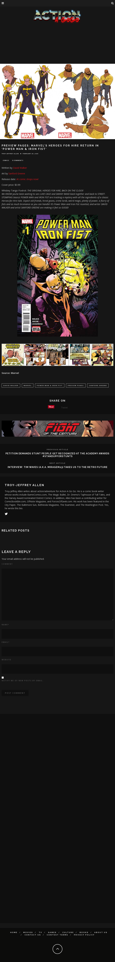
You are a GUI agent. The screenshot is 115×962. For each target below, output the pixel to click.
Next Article (57, 463)
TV (40, 932)
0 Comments (17, 160)
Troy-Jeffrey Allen (10, 153)
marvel (28, 385)
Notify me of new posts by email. (22, 680)
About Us (100, 932)
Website (6, 660)
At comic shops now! (27, 179)
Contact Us (33, 935)
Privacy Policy (84, 935)
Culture (68, 932)
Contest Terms (57, 935)
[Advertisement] (57, 48)
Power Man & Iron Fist (50, 385)
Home (13, 932)
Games (52, 932)
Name (5, 624)
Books (84, 932)
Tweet (64, 407)
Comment (7, 564)
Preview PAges (76, 385)
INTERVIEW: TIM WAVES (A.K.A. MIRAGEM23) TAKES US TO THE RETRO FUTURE (58, 467)
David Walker (20, 167)
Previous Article (57, 449)
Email (5, 642)
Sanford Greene (16, 173)
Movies (28, 932)
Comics (6, 160)
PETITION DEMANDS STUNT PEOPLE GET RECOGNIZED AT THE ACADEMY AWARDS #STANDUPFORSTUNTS (57, 455)
